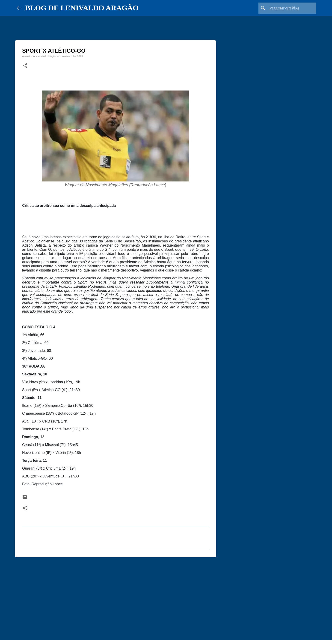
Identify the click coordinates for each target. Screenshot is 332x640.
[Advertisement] (115, 596)
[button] (25, 66)
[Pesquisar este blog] (292, 8)
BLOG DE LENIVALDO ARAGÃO (82, 8)
